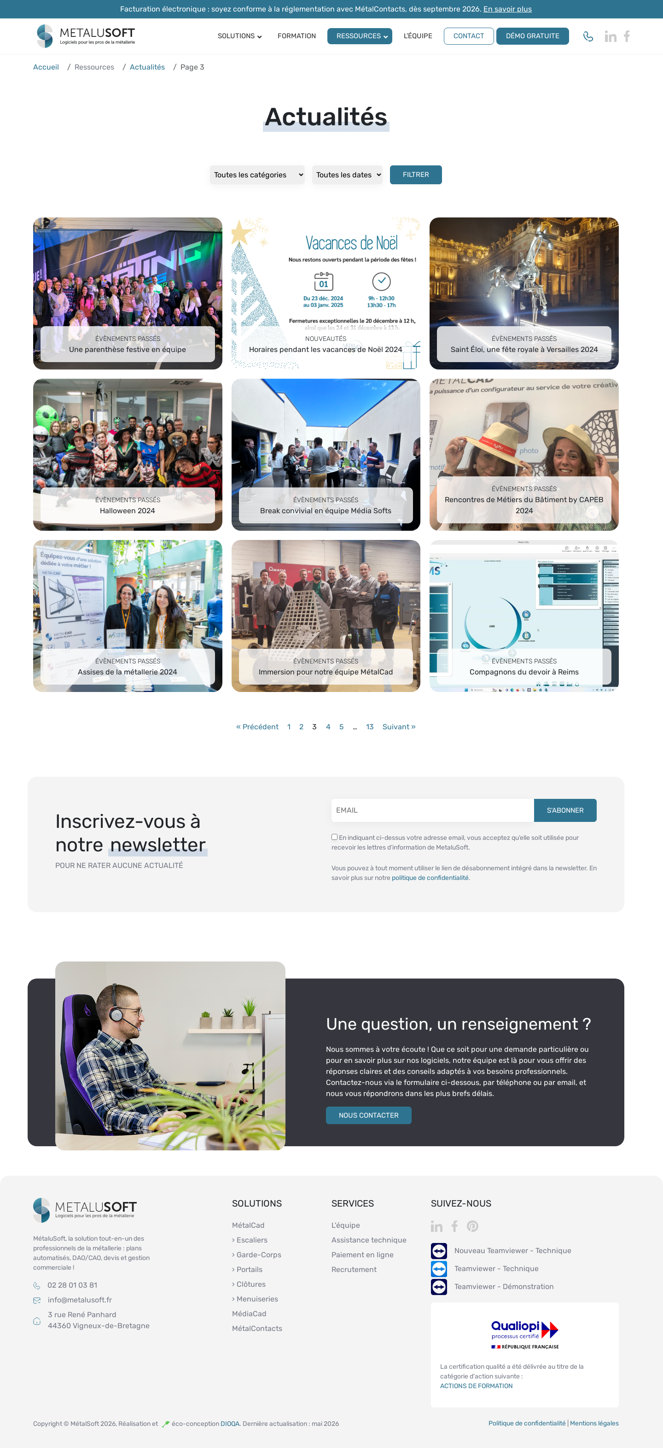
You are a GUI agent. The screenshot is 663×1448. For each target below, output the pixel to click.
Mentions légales (594, 1423)
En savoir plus (507, 9)
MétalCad (248, 1225)
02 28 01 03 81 (72, 1285)
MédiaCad (249, 1313)
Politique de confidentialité (527, 1423)
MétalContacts (257, 1328)
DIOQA (230, 1424)
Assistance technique (369, 1240)
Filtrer (416, 174)
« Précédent (257, 726)
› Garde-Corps (256, 1254)
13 (370, 726)
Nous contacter (369, 1115)
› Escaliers (250, 1240)
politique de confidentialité (430, 878)
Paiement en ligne (363, 1254)
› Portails (247, 1269)
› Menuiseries (255, 1299)
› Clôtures (249, 1284)
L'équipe (346, 1225)
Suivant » (399, 726)
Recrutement (354, 1269)
